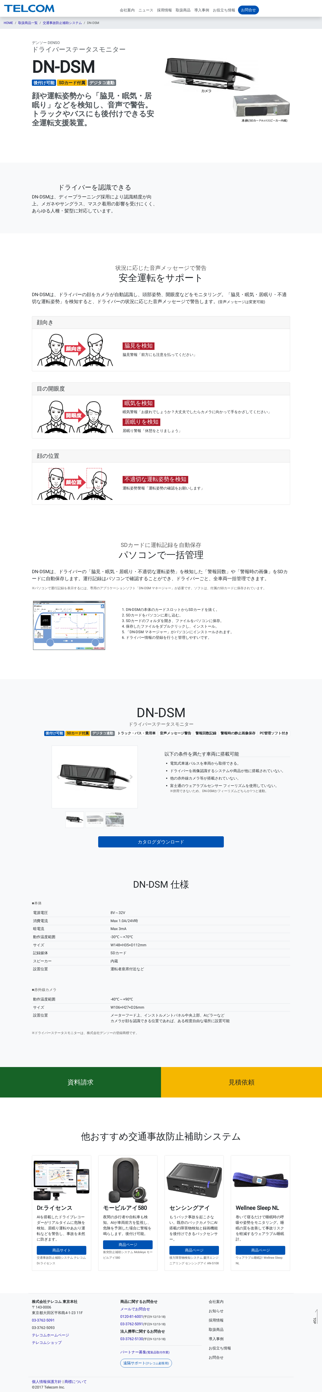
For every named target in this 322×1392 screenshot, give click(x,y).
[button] (58, 777)
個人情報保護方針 (47, 1381)
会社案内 (127, 10)
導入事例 (201, 10)
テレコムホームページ (50, 1335)
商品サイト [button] (61, 1250)
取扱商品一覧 (28, 23)
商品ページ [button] (128, 1244)
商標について (75, 1381)
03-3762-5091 (43, 1320)
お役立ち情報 (224, 10)
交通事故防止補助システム (62, 23)
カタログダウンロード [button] (161, 842)
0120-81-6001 (131, 1316)
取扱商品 (183, 10)
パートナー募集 (145, 1352)
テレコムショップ (47, 1342)
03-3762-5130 (131, 1339)
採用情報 (164, 10)
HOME (8, 23)
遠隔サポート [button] (146, 1363)
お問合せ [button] (248, 10)
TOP (314, 1321)
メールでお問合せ (135, 1309)
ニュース (145, 10)
